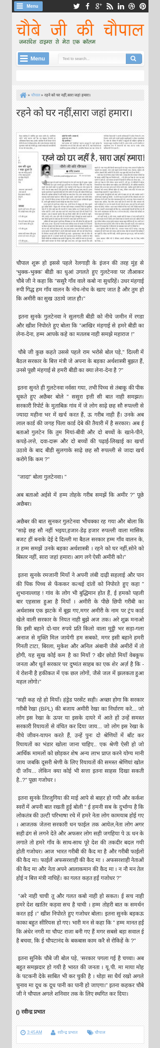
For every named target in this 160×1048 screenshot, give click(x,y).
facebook (87, 6)
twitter (76, 6)
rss (109, 6)
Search (134, 59)
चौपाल (100, 1032)
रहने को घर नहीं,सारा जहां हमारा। (74, 111)
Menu (32, 6)
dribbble (131, 6)
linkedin (120, 6)
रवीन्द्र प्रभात (68, 1032)
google (98, 6)
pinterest (142, 6)
